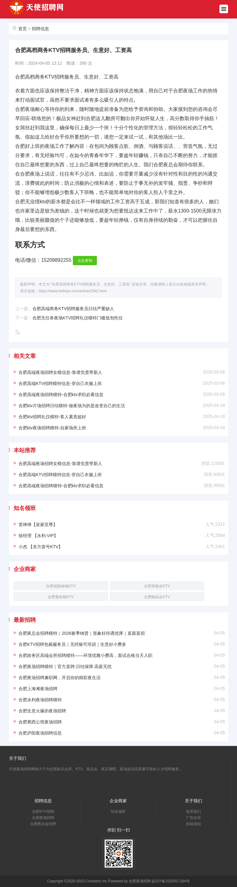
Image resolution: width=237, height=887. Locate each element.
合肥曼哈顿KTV (60, 597)
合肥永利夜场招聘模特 (40, 699)
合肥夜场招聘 (43, 818)
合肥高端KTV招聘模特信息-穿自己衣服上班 (60, 383)
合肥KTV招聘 (43, 811)
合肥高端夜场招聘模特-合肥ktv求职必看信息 (61, 394)
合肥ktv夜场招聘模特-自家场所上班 (52, 427)
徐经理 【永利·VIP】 (38, 535)
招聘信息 (40, 28)
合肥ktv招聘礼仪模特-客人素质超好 (52, 416)
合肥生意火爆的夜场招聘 (42, 710)
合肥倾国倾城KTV (60, 586)
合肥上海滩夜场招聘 (38, 688)
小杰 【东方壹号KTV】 (41, 546)
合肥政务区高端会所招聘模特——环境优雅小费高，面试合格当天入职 (85, 655)
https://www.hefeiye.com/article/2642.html (73, 291)
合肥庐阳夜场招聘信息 (40, 733)
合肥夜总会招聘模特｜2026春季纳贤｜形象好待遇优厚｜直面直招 (82, 633)
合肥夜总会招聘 (43, 824)
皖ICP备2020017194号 (171, 881)
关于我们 (193, 800)
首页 (22, 28)
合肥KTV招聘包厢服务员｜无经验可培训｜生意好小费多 (72, 644)
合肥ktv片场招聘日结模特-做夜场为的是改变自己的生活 (72, 405)
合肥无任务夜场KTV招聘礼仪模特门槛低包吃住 (77, 317)
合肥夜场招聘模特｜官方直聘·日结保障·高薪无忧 (65, 666)
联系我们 (193, 811)
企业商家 (118, 800)
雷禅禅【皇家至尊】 (38, 524)
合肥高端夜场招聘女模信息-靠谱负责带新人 (60, 372)
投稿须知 (193, 824)
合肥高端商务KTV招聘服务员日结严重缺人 (73, 308)
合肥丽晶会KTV (157, 597)
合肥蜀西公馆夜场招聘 (40, 721)
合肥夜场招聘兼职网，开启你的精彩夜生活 (60, 677)
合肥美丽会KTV (157, 586)
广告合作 (193, 818)
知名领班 (118, 811)
